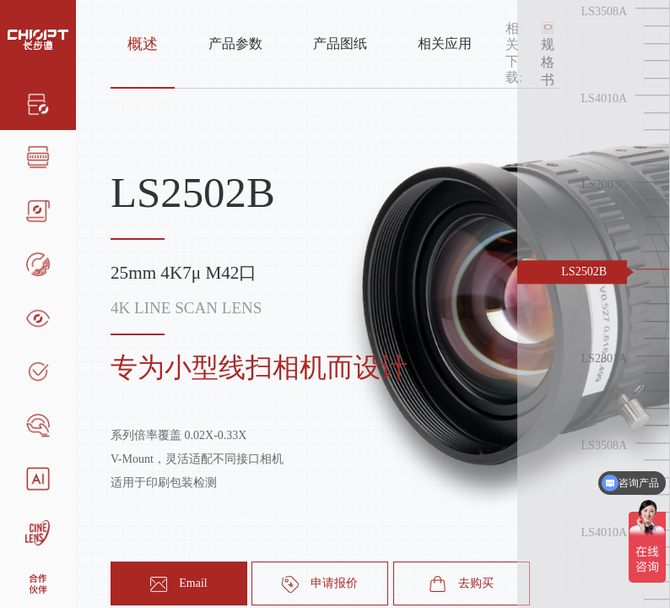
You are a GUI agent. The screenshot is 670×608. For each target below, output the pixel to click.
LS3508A (604, 11)
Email (178, 584)
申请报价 (320, 584)
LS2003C (604, 185)
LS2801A (604, 358)
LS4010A (604, 98)
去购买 (462, 584)
